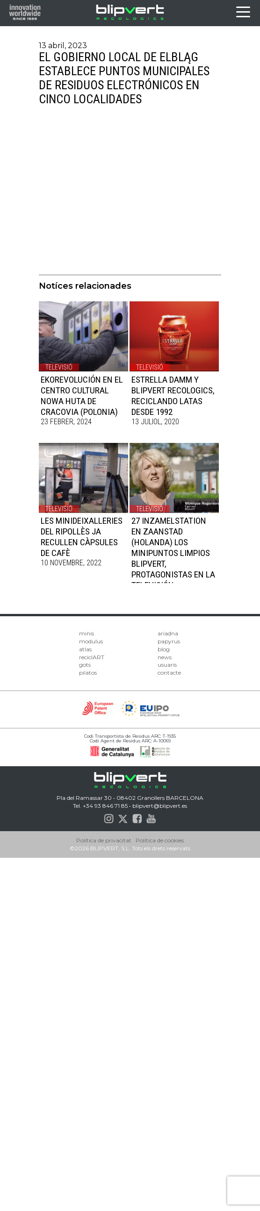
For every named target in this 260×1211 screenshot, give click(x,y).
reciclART (91, 657)
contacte (169, 672)
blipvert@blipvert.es (159, 805)
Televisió (58, 367)
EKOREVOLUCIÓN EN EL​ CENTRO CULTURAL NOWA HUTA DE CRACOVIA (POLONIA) (82, 395)
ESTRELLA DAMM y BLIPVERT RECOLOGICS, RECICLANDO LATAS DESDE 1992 (173, 395)
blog (164, 649)
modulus (91, 641)
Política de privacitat (103, 840)
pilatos (88, 672)
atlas (85, 649)
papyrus (169, 641)
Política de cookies (160, 840)
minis (86, 633)
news (165, 657)
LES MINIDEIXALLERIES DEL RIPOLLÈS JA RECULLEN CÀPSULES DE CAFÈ (82, 536)
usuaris (167, 664)
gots (85, 664)
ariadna (168, 633)
